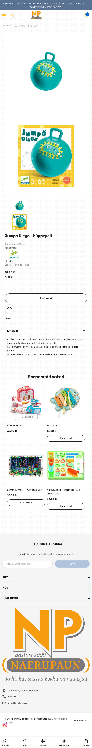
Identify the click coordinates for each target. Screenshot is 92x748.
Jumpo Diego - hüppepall (25, 26)
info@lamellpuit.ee (17, 702)
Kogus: (9, 277)
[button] (24, 743)
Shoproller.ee (80, 720)
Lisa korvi (46, 298)
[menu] (4, 15)
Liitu (75, 563)
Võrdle (8, 318)
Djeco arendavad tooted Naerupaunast (27, 718)
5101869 (12, 696)
